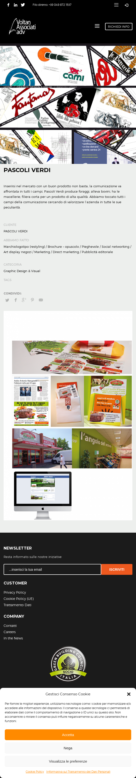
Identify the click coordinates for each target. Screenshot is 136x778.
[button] (128, 694)
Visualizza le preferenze (68, 761)
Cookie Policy (35, 771)
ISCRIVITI (116, 569)
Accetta (68, 735)
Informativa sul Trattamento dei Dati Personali (78, 771)
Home (8, 87)
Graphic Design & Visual (35, 87)
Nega (68, 748)
